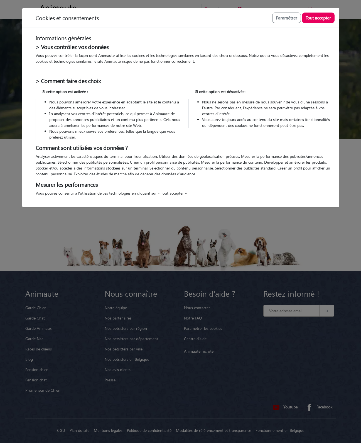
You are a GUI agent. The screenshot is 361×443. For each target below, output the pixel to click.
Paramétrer (286, 18)
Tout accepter (318, 18)
